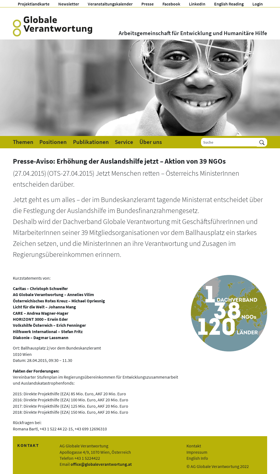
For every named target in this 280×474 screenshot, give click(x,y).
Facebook (171, 4)
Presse (147, 4)
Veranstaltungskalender (110, 4)
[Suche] (229, 142)
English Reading (229, 4)
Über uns (150, 142)
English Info (197, 458)
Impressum (196, 452)
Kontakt (193, 446)
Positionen (53, 142)
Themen (23, 142)
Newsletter (68, 4)
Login (257, 4)
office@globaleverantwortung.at (101, 464)
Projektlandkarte (33, 4)
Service (124, 142)
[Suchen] (262, 142)
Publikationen (91, 142)
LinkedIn (197, 4)
